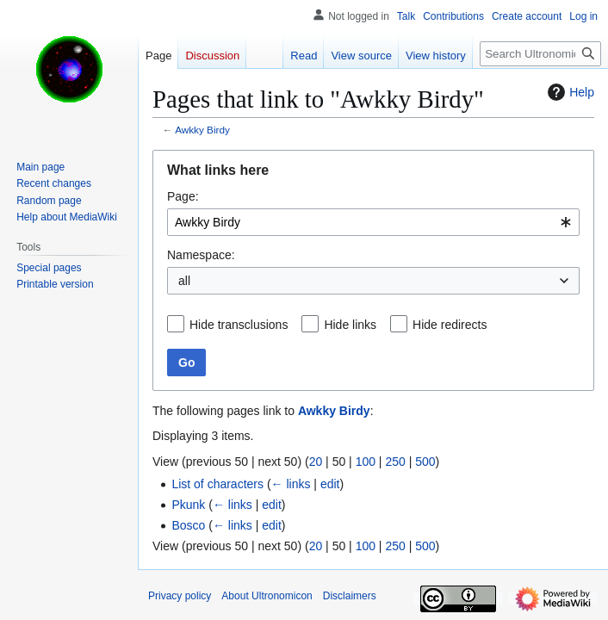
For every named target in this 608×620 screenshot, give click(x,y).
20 (316, 461)
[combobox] (373, 222)
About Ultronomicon (266, 596)
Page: (183, 196)
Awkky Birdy (202, 129)
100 (365, 461)
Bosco (188, 525)
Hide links (350, 325)
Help (568, 92)
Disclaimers (349, 596)
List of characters (217, 484)
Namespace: (201, 255)
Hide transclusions (238, 325)
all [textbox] (184, 281)
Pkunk (188, 505)
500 (425, 461)
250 (395, 461)
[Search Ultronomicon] (540, 53)
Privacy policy (179, 596)
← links (291, 484)
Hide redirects (450, 325)
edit (330, 484)
